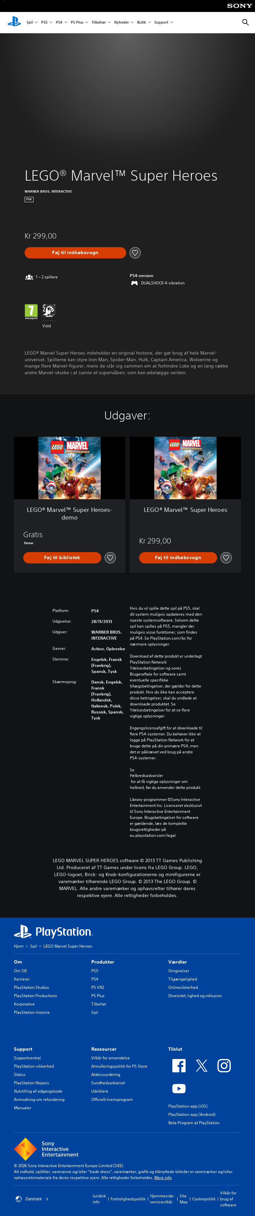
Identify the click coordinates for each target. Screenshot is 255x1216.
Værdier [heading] (177, 962)
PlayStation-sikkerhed (34, 1066)
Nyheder (121, 22)
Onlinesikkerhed (183, 987)
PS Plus (77, 22)
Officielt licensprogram (112, 1099)
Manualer (22, 1108)
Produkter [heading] (102, 962)
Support (161, 22)
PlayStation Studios (31, 987)
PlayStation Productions (35, 995)
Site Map (184, 1199)
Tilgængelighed (182, 979)
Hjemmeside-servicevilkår (162, 1199)
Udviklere (99, 1091)
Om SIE (20, 971)
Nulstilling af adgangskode (38, 1091)
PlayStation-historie (32, 1012)
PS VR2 (97, 987)
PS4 (59, 22)
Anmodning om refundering (39, 1099)
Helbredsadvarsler (146, 775)
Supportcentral (27, 1058)
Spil (30, 22)
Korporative (24, 1004)
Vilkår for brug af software (228, 1199)
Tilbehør (99, 22)
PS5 (44, 22)
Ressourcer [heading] (104, 1049)
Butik (141, 22)
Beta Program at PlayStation (193, 1123)
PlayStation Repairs (31, 1083)
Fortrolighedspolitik (128, 1199)
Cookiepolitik (203, 1199)
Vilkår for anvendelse (110, 1058)
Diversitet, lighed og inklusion (195, 995)
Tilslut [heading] (175, 1049)
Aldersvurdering (105, 1074)
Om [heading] (18, 962)
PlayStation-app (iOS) (188, 1106)
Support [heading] (23, 1049)
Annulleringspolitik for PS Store (119, 1066)
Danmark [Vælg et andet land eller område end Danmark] (32, 1199)
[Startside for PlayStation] (14, 23)
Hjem (19, 946)
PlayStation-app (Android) (191, 1114)
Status (20, 1074)
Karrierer (22, 979)
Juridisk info (99, 1199)
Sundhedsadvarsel (108, 1083)
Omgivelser (178, 971)
